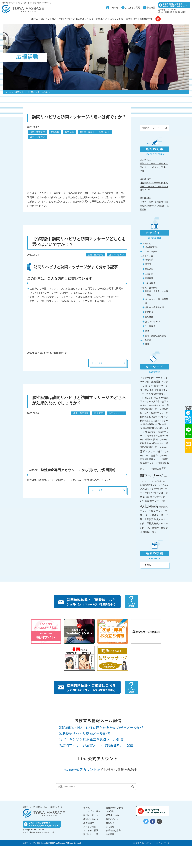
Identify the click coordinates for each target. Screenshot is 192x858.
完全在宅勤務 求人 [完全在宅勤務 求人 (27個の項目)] (157, 405)
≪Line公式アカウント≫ (81, 769)
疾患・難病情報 (37, 132)
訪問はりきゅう (85, 19)
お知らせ (114, 7)
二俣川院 (149, 274)
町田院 (148, 264)
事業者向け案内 (113, 830)
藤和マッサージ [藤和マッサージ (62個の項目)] (149, 451)
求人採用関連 (151, 247)
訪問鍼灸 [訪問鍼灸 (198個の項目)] (151, 506)
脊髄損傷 (55, 132)
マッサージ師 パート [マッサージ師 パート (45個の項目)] (151, 377)
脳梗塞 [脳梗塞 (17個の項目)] (164, 447)
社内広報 (146, 340)
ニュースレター (149, 251)
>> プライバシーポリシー (143, 843)
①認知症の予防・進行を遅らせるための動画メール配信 (101, 727)
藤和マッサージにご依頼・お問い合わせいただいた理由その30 (154, 167)
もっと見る (95, 362)
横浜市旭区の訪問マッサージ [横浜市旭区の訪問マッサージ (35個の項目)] (154, 417)
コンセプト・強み (91, 811)
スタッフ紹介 (116, 19)
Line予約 (110, 811)
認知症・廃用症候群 (154, 307)
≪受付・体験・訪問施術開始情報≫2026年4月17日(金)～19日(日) (154, 206)
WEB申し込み (112, 815)
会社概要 (151, 7)
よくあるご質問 (132, 7)
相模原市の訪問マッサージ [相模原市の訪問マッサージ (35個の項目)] (153, 443)
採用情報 (110, 826)
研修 (147, 344)
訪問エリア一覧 (90, 834)
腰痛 (147, 331)
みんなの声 (147, 256)
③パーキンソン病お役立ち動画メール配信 (91, 739)
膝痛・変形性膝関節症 (155, 336)
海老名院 (149, 259)
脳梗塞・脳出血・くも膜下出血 (95, 132)
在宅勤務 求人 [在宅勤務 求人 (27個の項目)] (151, 398)
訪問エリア (101, 19)
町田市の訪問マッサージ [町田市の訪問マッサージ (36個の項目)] (156, 439)
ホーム (34, 19)
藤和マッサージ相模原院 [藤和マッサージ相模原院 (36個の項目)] (154, 463)
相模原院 (149, 278)
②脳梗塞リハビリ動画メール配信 (84, 733)
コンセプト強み (49, 19)
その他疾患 (150, 326)
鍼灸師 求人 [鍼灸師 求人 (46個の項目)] (149, 532)
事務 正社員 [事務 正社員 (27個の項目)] (155, 390)
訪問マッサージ (67, 19)
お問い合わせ (112, 819)
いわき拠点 (150, 283)
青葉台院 (149, 269)
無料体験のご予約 (114, 808)
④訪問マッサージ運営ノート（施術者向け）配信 (96, 745)
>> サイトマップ (163, 843)
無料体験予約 (146, 19)
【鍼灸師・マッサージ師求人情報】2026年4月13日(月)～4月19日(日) (154, 186)
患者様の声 (131, 19)
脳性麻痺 (69, 132)
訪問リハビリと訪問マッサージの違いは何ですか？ (79, 117)
